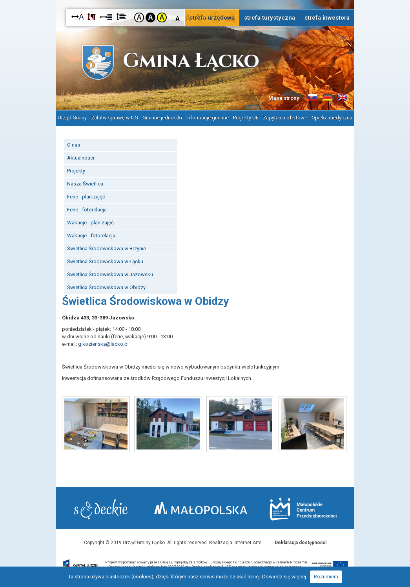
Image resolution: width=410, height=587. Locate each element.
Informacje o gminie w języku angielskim (342, 98)
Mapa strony (283, 98)
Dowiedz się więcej (284, 577)
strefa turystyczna (269, 17)
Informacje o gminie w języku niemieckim (327, 98)
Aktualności (80, 158)
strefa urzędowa (212, 17)
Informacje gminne (207, 118)
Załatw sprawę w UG (114, 118)
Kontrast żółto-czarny (162, 17)
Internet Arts (248, 542)
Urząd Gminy (72, 118)
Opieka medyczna (332, 118)
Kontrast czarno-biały (150, 17)
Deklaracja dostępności (300, 542)
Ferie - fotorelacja (87, 210)
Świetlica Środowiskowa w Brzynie (106, 248)
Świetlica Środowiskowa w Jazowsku (110, 274)
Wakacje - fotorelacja (91, 235)
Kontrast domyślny (139, 17)
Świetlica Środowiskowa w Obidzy (106, 287)
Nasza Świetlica (85, 184)
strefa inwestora (327, 17)
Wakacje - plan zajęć (90, 223)
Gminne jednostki (162, 118)
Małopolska (200, 508)
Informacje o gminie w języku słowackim (312, 98)
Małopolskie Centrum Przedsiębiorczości (303, 509)
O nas (73, 145)
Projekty (76, 171)
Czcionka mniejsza (179, 17)
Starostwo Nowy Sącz (101, 509)
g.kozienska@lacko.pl (103, 344)
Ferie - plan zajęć (86, 197)
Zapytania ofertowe (285, 118)
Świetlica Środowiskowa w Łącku (105, 261)
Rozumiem (326, 577)
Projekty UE (246, 118)
